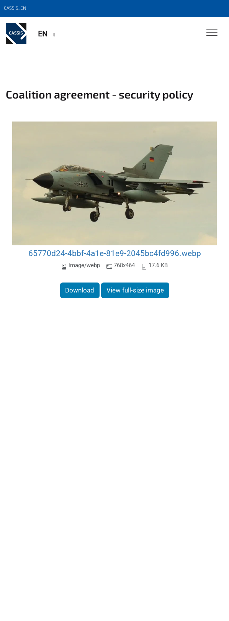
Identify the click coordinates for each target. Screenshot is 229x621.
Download (79, 290)
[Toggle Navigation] (212, 33)
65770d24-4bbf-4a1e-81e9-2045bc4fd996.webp (114, 253)
